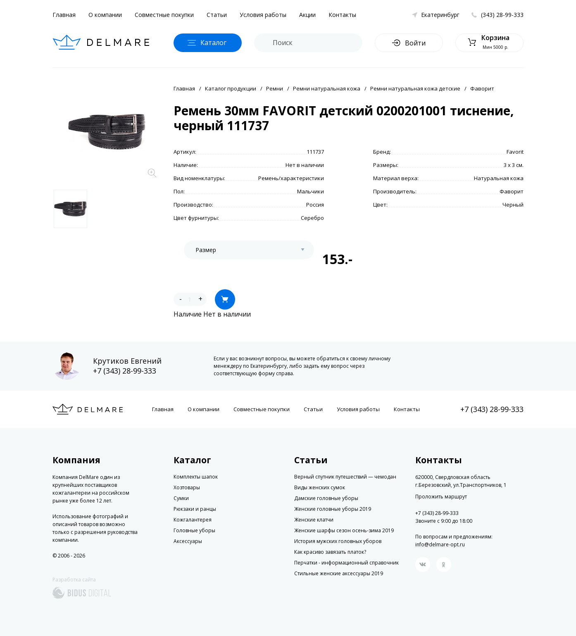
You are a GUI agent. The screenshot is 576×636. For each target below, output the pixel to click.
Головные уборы (194, 530)
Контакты (342, 15)
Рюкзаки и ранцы (195, 508)
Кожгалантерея (193, 519)
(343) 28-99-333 (502, 15)
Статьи (217, 15)
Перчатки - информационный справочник (346, 562)
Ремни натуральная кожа (326, 88)
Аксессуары (188, 541)
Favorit (515, 151)
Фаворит (482, 88)
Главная (64, 15)
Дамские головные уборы (326, 498)
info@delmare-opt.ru (440, 544)
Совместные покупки (164, 15)
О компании (105, 15)
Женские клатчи (313, 519)
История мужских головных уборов (337, 541)
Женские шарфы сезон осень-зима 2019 (344, 530)
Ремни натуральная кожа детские (415, 88)
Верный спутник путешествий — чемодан (345, 476)
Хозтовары (187, 487)
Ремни (274, 88)
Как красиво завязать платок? (330, 551)
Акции (307, 15)
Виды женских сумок (319, 487)
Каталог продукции (230, 88)
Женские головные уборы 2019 (332, 508)
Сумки (181, 498)
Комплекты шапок (196, 476)
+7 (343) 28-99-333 (124, 371)
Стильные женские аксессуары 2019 (338, 573)
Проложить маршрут (441, 496)
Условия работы (263, 15)
